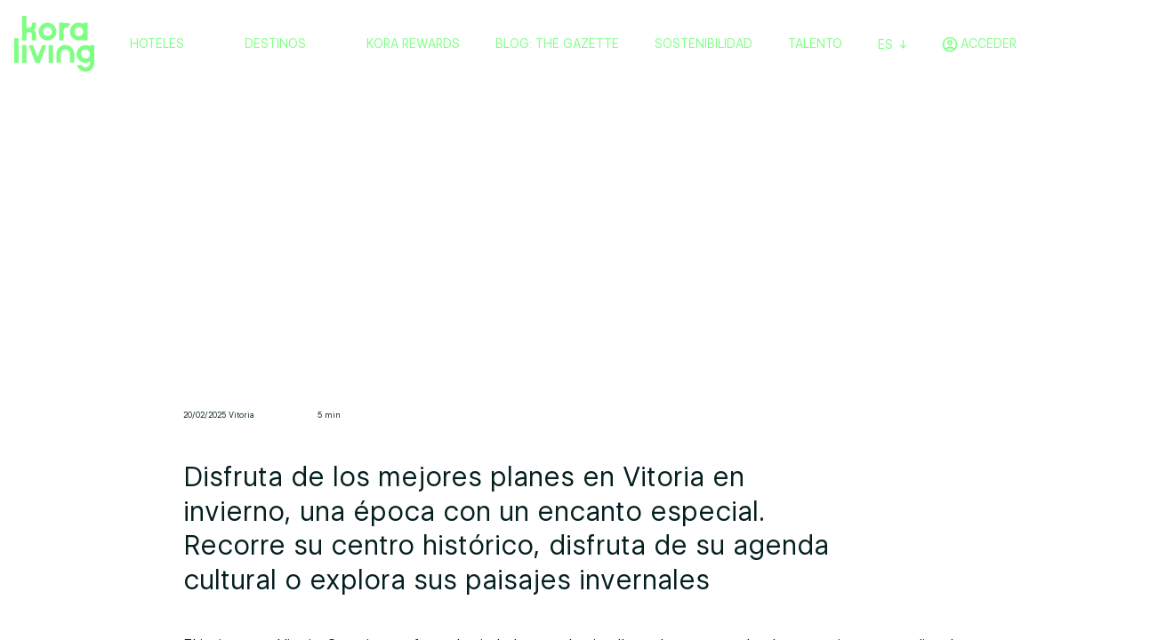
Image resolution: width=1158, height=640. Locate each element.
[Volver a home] (54, 44)
